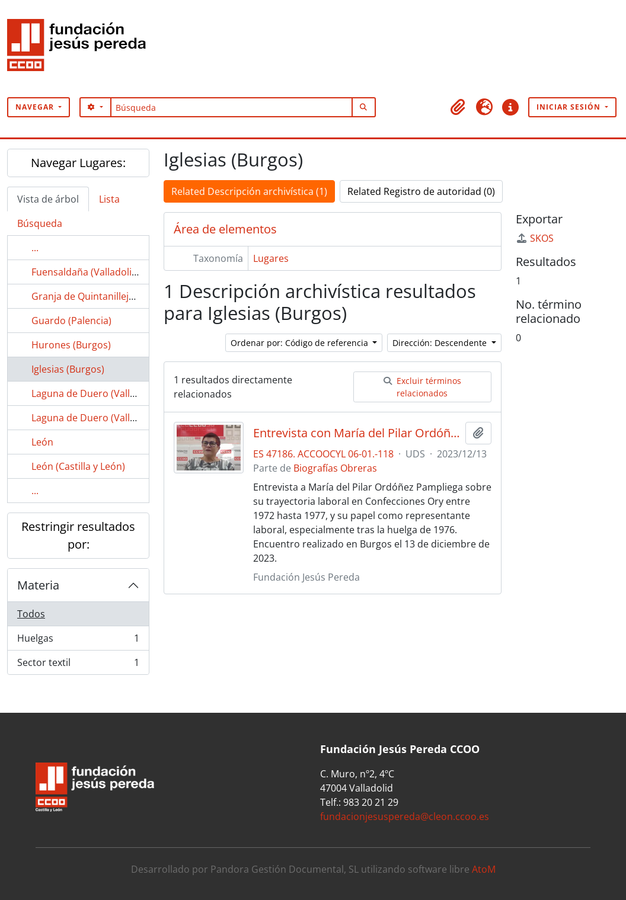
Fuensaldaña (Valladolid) (85, 271)
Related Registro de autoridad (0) (421, 191)
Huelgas (78, 641)
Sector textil (78, 664)
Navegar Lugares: (78, 163)
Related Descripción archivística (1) (249, 191)
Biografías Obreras (335, 468)
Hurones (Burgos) (71, 344)
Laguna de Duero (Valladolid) (96, 393)
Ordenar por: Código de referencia (301, 342)
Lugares (271, 258)
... (35, 247)
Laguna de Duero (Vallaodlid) (96, 417)
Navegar (35, 107)
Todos (31, 613)
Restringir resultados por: (78, 535)
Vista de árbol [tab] (48, 199)
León (42, 442)
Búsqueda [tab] (39, 223)
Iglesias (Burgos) (67, 369)
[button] (458, 107)
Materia (38, 585)
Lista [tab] (109, 199)
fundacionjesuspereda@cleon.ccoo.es (404, 816)
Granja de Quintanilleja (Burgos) (102, 296)
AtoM (484, 869)
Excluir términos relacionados (422, 387)
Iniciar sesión (569, 107)
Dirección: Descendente (440, 342)
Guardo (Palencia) (71, 320)
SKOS (535, 238)
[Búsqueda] (231, 107)
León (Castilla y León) (78, 466)
